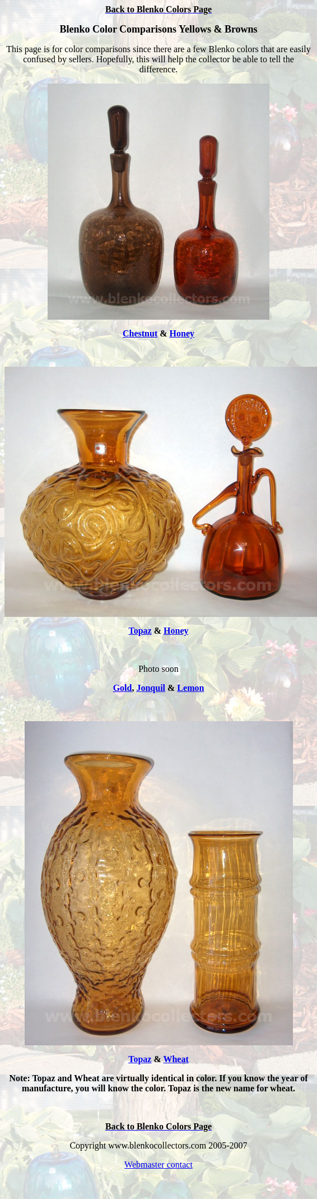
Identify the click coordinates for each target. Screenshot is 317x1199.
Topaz (140, 630)
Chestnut (140, 333)
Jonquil (150, 688)
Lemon (190, 688)
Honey (182, 333)
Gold (122, 688)
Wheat (175, 1059)
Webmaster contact (158, 1164)
